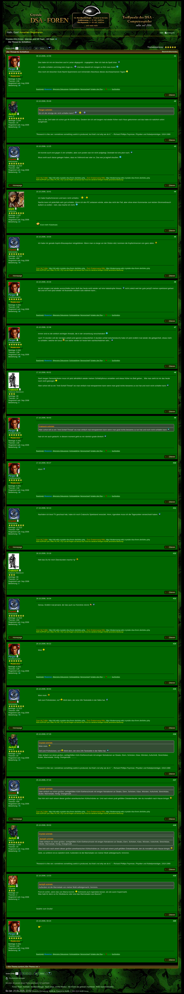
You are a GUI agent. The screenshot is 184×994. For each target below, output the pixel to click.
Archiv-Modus (61, 987)
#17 (174, 780)
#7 (175, 327)
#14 (174, 644)
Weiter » (43, 48)
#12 (174, 553)
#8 (175, 372)
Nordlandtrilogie (37, 987)
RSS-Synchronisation (105, 987)
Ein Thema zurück (16, 967)
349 (36, 48)
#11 (174, 508)
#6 (175, 282)
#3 (175, 146)
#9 (175, 418)
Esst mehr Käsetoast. (47, 225)
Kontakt (26, 987)
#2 (175, 101)
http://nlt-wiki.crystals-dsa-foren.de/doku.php (67, 178)
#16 (174, 734)
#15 (174, 689)
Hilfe (161, 33)
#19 (174, 876)
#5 (175, 237)
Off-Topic (50, 39)
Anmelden (24, 32)
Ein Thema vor (32, 967)
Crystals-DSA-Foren (14, 39)
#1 (175, 56)
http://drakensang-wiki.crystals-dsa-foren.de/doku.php (128, 178)
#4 (175, 192)
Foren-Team (17, 987)
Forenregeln (170, 33)
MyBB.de (52, 991)
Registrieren (36, 32)
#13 (174, 598)
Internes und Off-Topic (35, 39)
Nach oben (49, 987)
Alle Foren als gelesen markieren (81, 987)
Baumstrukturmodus (169, 51)
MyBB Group (84, 991)
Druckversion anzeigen (17, 978)
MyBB (67, 991)
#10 (174, 463)
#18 (174, 825)
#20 (174, 921)
